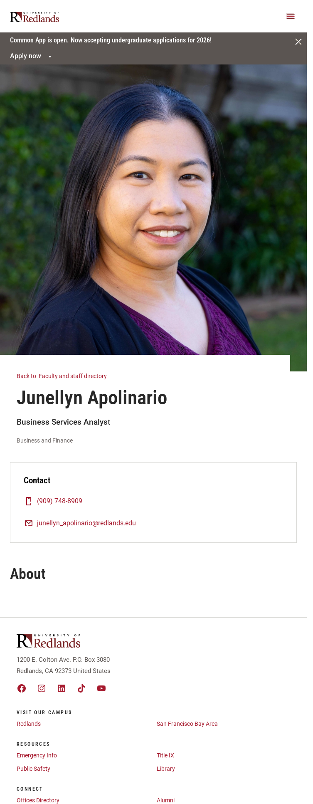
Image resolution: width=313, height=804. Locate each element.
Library (166, 768)
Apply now (31, 56)
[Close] (298, 41)
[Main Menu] (290, 16)
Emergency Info (37, 755)
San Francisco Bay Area (187, 723)
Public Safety (33, 768)
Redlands (29, 723)
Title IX (165, 755)
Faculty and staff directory (67, 375)
